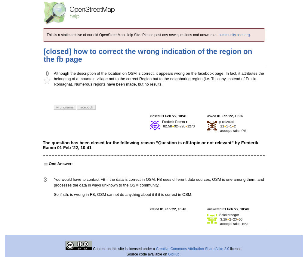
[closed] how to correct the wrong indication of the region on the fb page (148, 55)
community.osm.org (234, 35)
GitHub (174, 254)
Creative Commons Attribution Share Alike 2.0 (192, 249)
